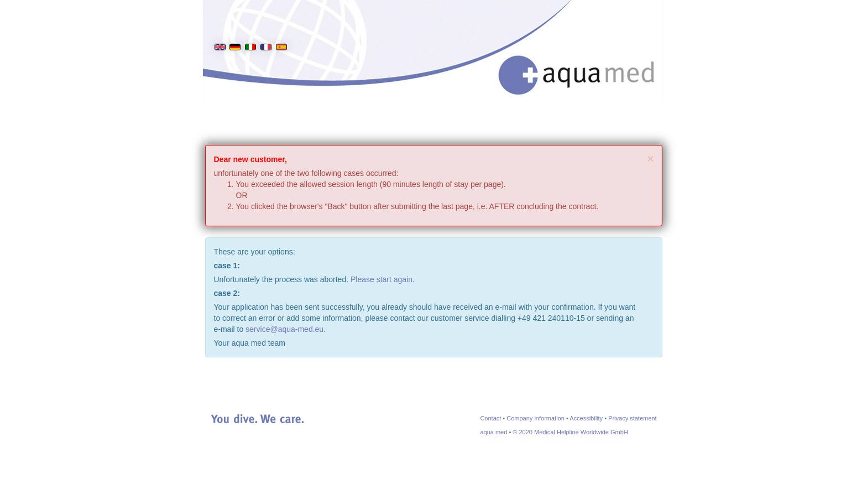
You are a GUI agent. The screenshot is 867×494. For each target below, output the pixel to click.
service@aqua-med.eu (284, 329)
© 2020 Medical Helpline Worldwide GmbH (570, 432)
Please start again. (383, 279)
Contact (490, 418)
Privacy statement (632, 418)
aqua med (493, 432)
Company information (535, 418)
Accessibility (586, 418)
